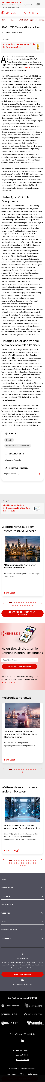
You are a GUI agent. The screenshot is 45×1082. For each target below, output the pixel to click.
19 (29, 605)
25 (22, 865)
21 (31, 863)
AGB (22, 1074)
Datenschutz (33, 1074)
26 (25, 865)
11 (35, 602)
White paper (7, 905)
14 (17, 605)
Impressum (11, 1074)
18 (27, 605)
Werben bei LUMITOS (21, 1050)
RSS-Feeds (6, 938)
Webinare (5, 913)
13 (15, 605)
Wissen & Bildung (9, 930)
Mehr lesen (8, 682)
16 (22, 605)
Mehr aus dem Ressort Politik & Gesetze (22, 613)
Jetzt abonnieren (22, 974)
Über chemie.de (22, 1059)
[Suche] (25, 13)
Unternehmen (7, 888)
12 (13, 605)
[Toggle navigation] (42, 13)
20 (32, 605)
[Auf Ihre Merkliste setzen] (37, 13)
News (3, 879)
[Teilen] (29, 13)
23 (35, 863)
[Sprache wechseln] (33, 13)
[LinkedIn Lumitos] (22, 1040)
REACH (27, 67)
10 (33, 602)
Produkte (5, 896)
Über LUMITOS (22, 1055)
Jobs (3, 921)
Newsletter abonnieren (19, 666)
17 (25, 605)
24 (20, 865)
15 (20, 605)
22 (33, 863)
